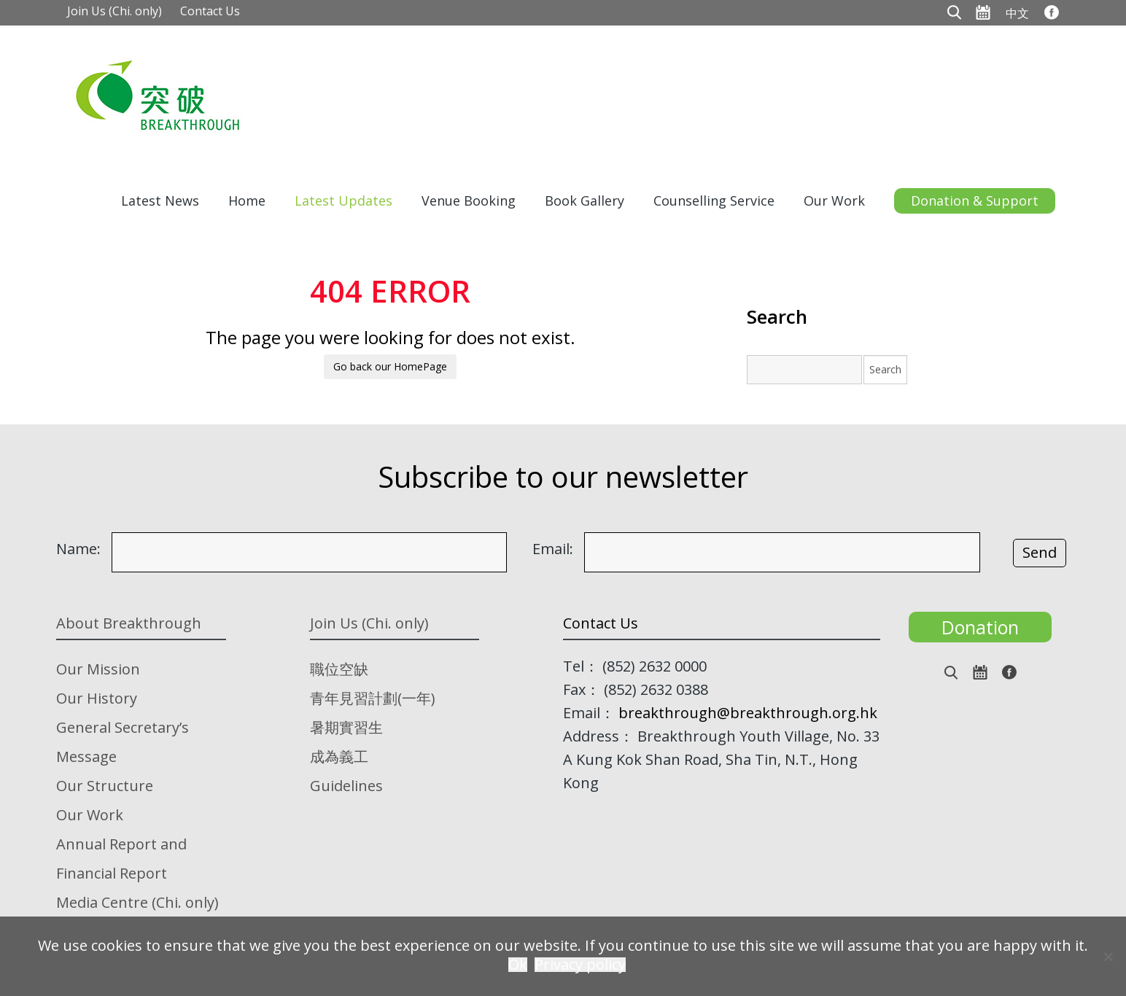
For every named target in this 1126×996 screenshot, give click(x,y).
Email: (552, 549)
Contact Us (210, 11)
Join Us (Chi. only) (114, 11)
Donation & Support (974, 200)
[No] (1107, 956)
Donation (980, 627)
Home (246, 200)
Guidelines (346, 785)
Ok (517, 964)
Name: (78, 549)
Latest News (160, 200)
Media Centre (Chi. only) (137, 902)
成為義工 (339, 756)
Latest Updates (343, 200)
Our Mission (98, 669)
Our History (96, 698)
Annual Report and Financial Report (121, 858)
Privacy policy (580, 964)
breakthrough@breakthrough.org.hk (747, 713)
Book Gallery (584, 200)
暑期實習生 (346, 727)
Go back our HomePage (390, 366)
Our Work (834, 200)
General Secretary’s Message (122, 741)
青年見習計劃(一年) (372, 698)
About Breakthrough (128, 623)
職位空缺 (339, 669)
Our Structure (104, 785)
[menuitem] (1017, 12)
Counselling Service (713, 200)
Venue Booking (469, 200)
